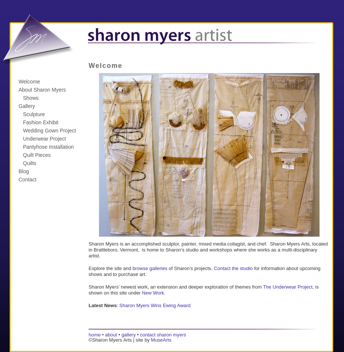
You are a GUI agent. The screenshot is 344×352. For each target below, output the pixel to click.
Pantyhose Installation (48, 147)
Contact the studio (233, 268)
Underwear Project (44, 139)
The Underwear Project (287, 287)
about (111, 335)
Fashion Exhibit (41, 122)
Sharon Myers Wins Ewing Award (155, 305)
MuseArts (161, 340)
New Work (153, 293)
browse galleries (150, 268)
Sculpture (34, 114)
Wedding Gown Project (49, 131)
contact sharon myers (163, 335)
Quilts (29, 163)
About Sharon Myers (42, 90)
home (95, 335)
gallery (129, 335)
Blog (24, 171)
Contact (27, 179)
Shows (31, 98)
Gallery (27, 106)
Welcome (29, 82)
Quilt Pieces (37, 155)
